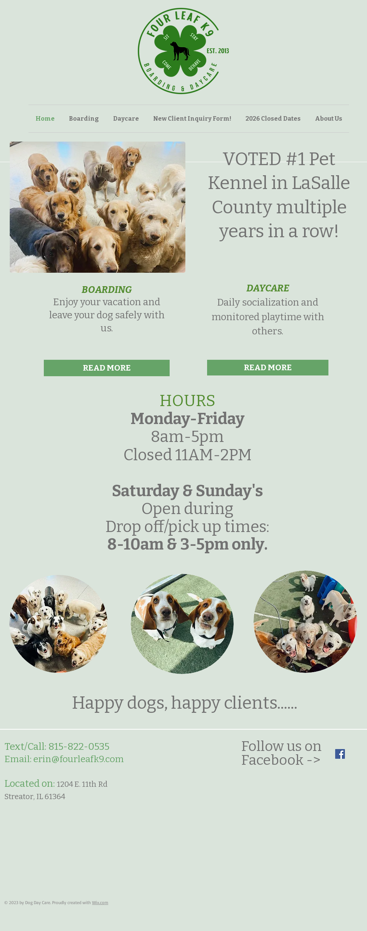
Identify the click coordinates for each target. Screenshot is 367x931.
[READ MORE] (107, 368)
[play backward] (19, 207)
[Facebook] (340, 754)
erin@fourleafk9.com (78, 759)
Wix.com (100, 902)
